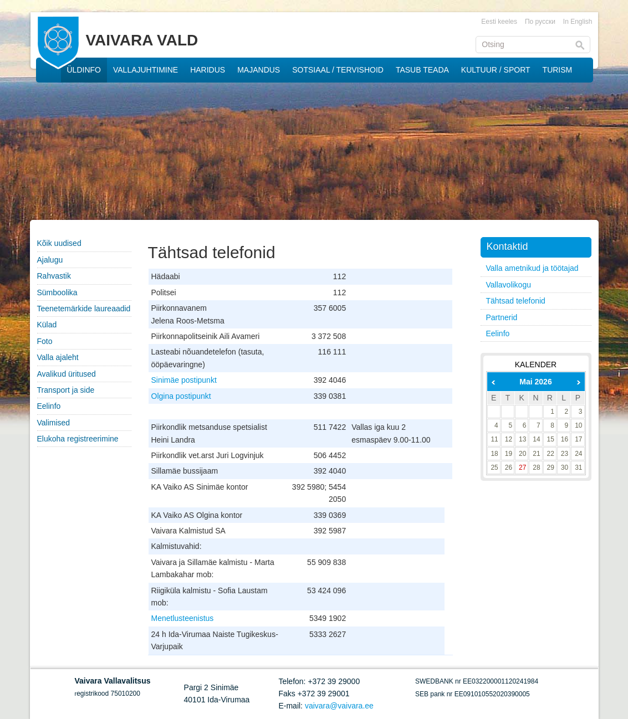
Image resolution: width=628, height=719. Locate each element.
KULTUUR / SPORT (495, 69)
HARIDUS (207, 69)
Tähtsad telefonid (515, 300)
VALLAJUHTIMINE (145, 69)
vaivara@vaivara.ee (339, 705)
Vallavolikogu (508, 284)
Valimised (53, 422)
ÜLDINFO (84, 69)
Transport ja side (66, 390)
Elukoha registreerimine (78, 438)
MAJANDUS (258, 69)
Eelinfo (49, 406)
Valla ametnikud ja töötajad (532, 268)
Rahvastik (54, 275)
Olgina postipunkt (181, 396)
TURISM (558, 69)
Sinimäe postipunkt (184, 380)
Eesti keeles (499, 21)
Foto (45, 341)
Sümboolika (57, 292)
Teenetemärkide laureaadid (84, 308)
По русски (540, 21)
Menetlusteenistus (182, 618)
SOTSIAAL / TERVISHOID (338, 69)
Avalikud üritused (66, 373)
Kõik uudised (59, 243)
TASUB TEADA (422, 69)
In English (578, 21)
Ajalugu (50, 259)
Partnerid (502, 317)
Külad (47, 324)
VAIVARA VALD (142, 40)
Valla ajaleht (58, 357)
